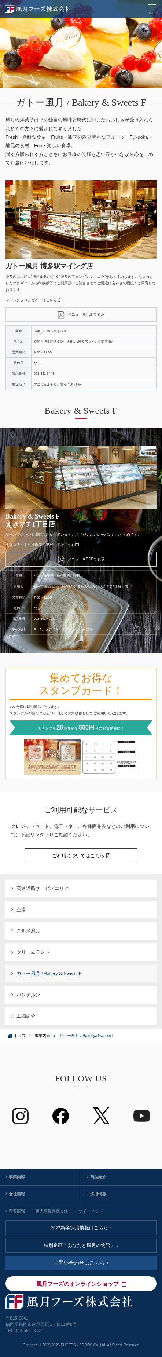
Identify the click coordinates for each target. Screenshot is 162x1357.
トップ (20, 1035)
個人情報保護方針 (50, 1211)
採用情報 (96, 1194)
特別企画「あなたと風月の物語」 (81, 1245)
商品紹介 (96, 1177)
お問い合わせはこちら (81, 1263)
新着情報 (15, 1211)
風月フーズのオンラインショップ (81, 1284)
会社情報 (15, 1194)
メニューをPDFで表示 (81, 314)
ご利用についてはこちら (81, 855)
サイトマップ (89, 1211)
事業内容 (42, 1035)
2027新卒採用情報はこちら (81, 1227)
